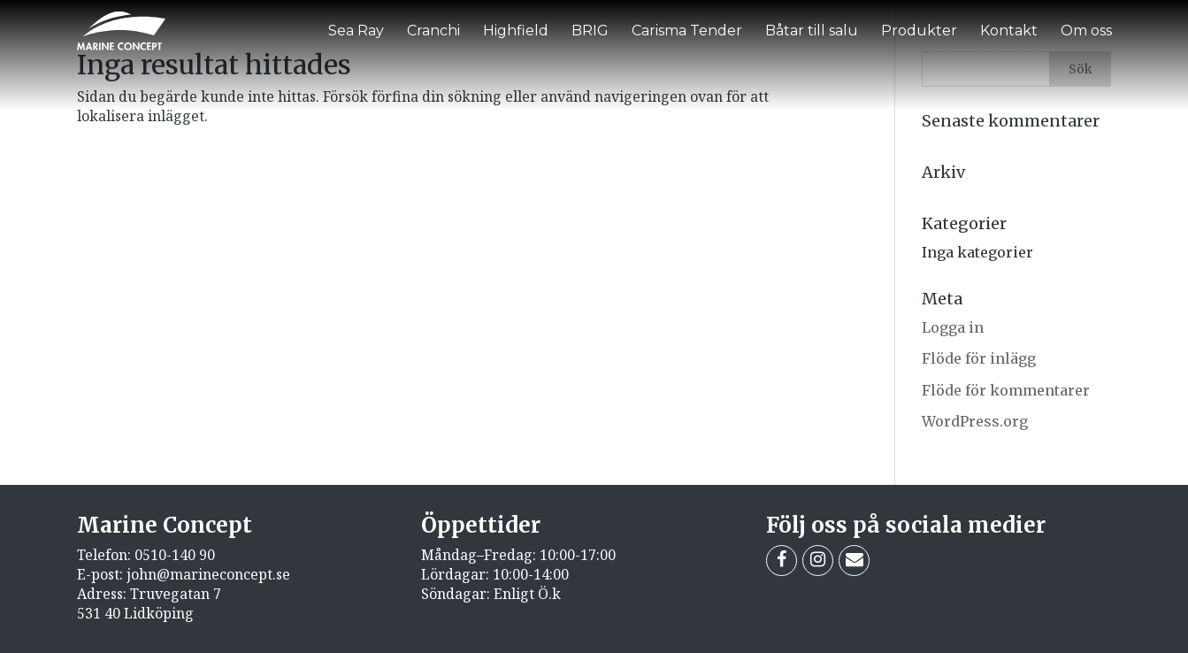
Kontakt (1009, 30)
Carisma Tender (687, 30)
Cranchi (433, 30)
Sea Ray (356, 30)
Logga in (953, 327)
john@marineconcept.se (208, 574)
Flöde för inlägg (979, 358)
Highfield (515, 30)
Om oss (1086, 30)
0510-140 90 (174, 555)
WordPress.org (975, 421)
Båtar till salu (811, 30)
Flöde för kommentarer (1006, 390)
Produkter (919, 30)
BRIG (590, 30)
